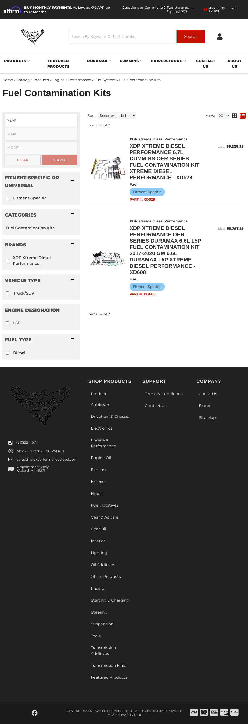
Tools (96, 636)
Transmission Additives (103, 650)
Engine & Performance (103, 443)
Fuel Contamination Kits (30, 228)
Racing (97, 588)
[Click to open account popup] (220, 36)
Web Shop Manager (126, 715)
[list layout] (243, 115)
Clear (22, 160)
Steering (99, 612)
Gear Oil (98, 529)
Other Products (106, 576)
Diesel (19, 352)
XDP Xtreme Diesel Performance (32, 260)
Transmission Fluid (109, 665)
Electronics (101, 428)
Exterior (98, 481)
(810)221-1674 (27, 442)
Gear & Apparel (105, 517)
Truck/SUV (23, 293)
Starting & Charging (110, 600)
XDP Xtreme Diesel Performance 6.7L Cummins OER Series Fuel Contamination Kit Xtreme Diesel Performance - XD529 (164, 162)
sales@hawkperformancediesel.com (47, 459)
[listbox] (41, 120)
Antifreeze (101, 404)
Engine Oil (101, 458)
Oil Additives (103, 564)
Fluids (96, 493)
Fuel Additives (104, 505)
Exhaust (99, 469)
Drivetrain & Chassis (110, 416)
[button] (137, 36)
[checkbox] (7, 198)
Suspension (102, 624)
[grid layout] (235, 115)
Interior (98, 541)
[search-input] (122, 36)
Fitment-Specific (29, 198)
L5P (17, 323)
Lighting (99, 553)
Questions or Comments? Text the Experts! (159, 10)
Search (60, 160)
